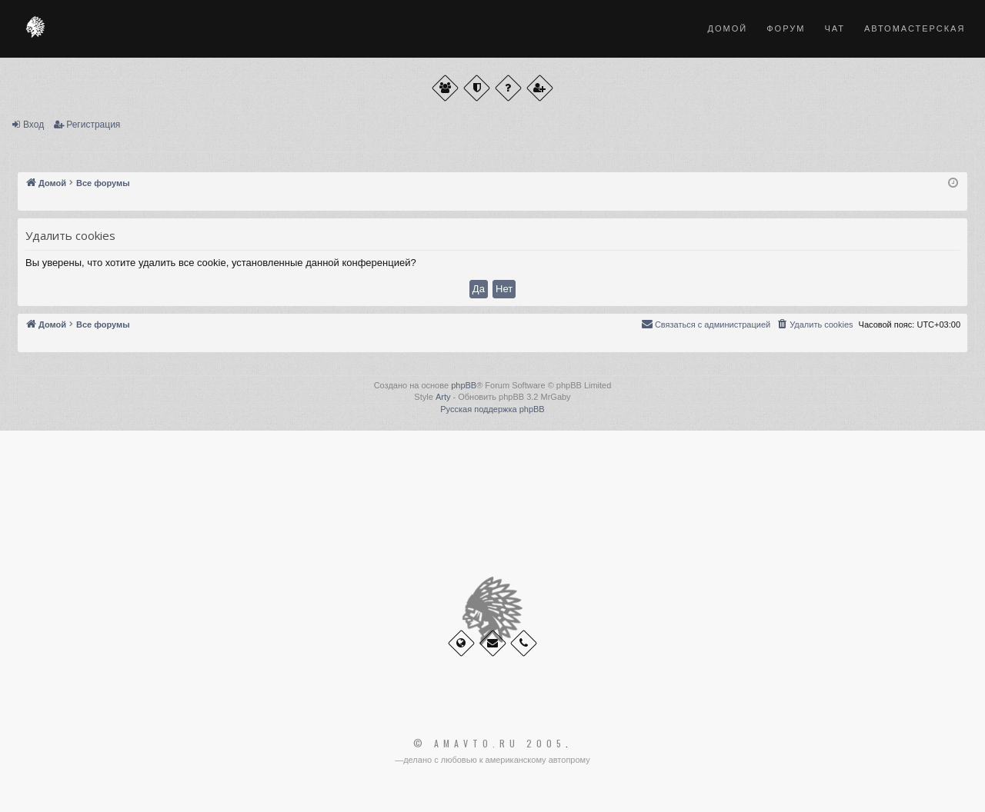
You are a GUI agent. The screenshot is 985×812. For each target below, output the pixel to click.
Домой (728, 28)
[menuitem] (814, 324)
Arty (443, 396)
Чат (834, 28)
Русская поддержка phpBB (492, 409)
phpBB (463, 385)
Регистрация (93, 124)
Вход (33, 124)
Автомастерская (914, 28)
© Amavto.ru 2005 (489, 743)
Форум (785, 28)
